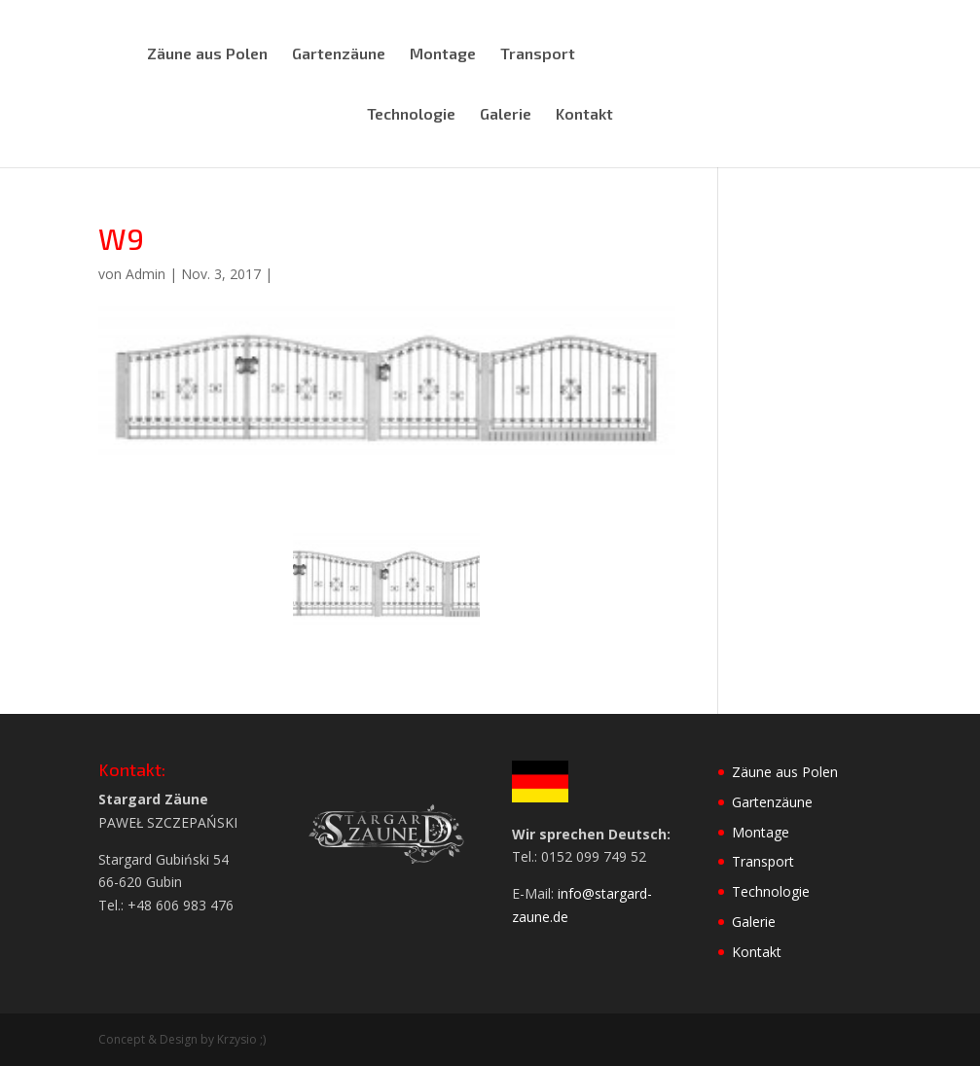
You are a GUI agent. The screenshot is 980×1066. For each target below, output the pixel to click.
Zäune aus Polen (207, 54)
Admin (145, 274)
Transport (537, 54)
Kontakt (584, 115)
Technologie (411, 115)
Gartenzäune (338, 54)
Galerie (505, 115)
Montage (443, 54)
